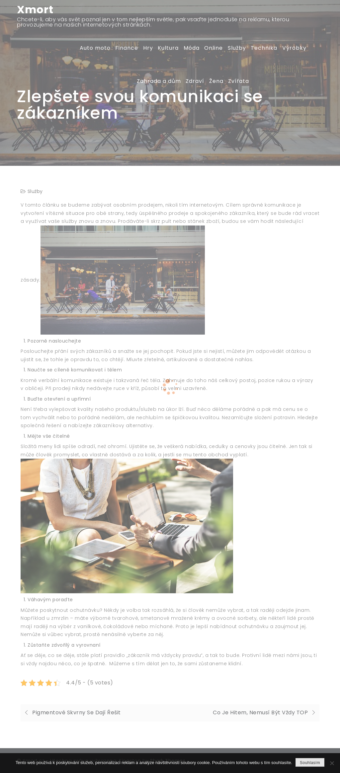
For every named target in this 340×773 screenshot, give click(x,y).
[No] (331, 763)
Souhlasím (310, 762)
